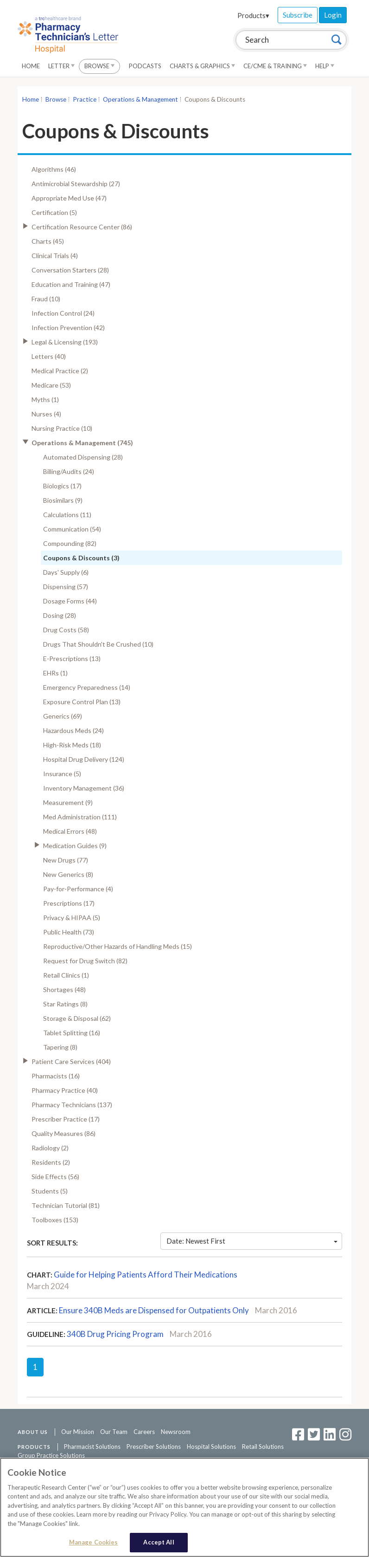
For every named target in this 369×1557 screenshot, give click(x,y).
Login (333, 15)
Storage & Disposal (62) (77, 1018)
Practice (84, 99)
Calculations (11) (67, 515)
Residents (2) (51, 1162)
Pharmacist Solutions (92, 1446)
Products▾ (253, 15)
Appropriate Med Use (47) (69, 198)
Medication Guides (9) (75, 846)
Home (31, 66)
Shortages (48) (64, 989)
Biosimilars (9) (63, 500)
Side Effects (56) (55, 1177)
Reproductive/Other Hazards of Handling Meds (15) (117, 946)
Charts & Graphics (202, 66)
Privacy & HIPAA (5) (71, 917)
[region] (184, 1507)
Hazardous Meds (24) (73, 730)
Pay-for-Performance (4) (78, 889)
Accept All (158, 1542)
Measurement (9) (68, 802)
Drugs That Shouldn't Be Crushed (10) (98, 644)
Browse (99, 66)
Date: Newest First (252, 1241)
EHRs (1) (55, 673)
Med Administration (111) (80, 817)
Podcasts (145, 66)
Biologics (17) (62, 486)
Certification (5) (54, 212)
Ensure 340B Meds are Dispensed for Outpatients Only (154, 1310)
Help (324, 66)
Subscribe (297, 15)
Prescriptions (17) (69, 903)
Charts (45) (48, 241)
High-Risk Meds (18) (72, 745)
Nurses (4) (46, 414)
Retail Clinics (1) (66, 975)
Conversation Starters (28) (70, 270)
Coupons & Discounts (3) (81, 558)
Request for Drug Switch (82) (85, 961)
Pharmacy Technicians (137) (72, 1105)
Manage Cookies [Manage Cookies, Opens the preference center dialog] (93, 1542)
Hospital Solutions (211, 1446)
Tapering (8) (60, 1047)
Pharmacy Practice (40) (65, 1090)
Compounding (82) (69, 543)
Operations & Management (140, 99)
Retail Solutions (263, 1446)
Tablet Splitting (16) (71, 1033)
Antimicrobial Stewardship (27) (76, 184)
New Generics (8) (68, 874)
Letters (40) (49, 356)
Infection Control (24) (63, 313)
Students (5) (50, 1191)
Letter (61, 66)
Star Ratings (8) (65, 1004)
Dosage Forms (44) (70, 601)
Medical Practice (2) (60, 371)
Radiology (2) (50, 1148)
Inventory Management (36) (83, 788)
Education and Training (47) (71, 284)
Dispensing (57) (65, 586)
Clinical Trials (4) (55, 256)
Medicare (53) (51, 385)
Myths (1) (45, 399)
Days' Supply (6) (66, 572)
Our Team (113, 1431)
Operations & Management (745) (82, 443)
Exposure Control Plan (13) (82, 702)
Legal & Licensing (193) (65, 342)
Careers (144, 1431)
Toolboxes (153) (55, 1220)
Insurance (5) (62, 774)
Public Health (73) (68, 932)
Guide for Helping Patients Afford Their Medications (145, 1274)
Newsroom (176, 1431)
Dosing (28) (59, 615)
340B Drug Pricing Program (115, 1334)
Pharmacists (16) (56, 1076)
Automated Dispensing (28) (83, 457)
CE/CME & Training (275, 66)
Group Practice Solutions (51, 1455)
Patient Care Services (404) (71, 1061)
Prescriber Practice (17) (66, 1119)
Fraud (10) (46, 299)
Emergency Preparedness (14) (86, 687)
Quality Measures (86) (63, 1133)
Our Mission (77, 1431)
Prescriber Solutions (154, 1446)
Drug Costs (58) (66, 630)
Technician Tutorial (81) (66, 1205)
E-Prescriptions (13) (72, 658)
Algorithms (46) (54, 169)
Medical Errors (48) (70, 831)
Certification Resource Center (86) (82, 227)
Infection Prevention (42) (68, 327)
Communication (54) (72, 529)
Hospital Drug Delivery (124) (83, 759)
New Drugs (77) (65, 860)
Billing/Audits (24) (68, 471)
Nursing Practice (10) (62, 428)
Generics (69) (62, 716)
